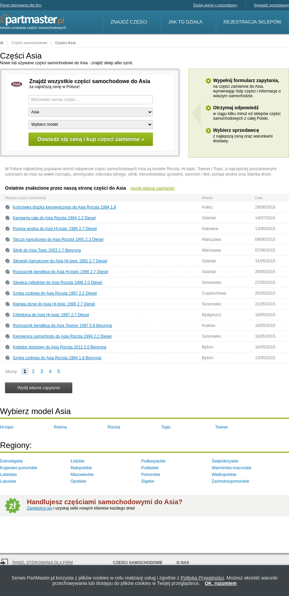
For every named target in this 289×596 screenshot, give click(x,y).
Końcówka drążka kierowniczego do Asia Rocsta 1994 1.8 (64, 207)
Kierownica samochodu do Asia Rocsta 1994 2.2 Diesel (62, 336)
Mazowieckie (82, 474)
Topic (166, 427)
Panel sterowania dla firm (21, 5)
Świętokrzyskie (225, 461)
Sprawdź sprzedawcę (271, 5)
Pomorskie (150, 474)
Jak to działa (185, 22)
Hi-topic (7, 427)
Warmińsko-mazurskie (231, 467)
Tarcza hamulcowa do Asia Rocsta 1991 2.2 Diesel (58, 239)
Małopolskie (81, 467)
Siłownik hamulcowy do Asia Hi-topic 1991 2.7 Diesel (60, 261)
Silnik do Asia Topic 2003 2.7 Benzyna (47, 250)
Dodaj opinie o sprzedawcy (215, 5)
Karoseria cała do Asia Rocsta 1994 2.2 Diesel (54, 218)
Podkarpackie (153, 461)
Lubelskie (8, 474)
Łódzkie (77, 461)
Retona (60, 427)
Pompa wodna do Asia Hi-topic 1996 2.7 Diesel (55, 228)
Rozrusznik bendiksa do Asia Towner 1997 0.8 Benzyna (62, 325)
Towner (221, 427)
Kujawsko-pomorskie (18, 467)
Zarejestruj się (39, 508)
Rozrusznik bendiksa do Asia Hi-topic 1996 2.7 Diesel (60, 271)
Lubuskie (8, 481)
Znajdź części (129, 22)
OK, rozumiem (221, 583)
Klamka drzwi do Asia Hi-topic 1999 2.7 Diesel (54, 304)
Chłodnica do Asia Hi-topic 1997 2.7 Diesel (51, 314)
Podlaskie (150, 467)
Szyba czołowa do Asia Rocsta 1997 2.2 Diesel (55, 293)
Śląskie (147, 481)
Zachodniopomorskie (230, 481)
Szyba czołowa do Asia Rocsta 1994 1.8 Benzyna (57, 358)
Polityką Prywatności (202, 578)
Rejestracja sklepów (252, 22)
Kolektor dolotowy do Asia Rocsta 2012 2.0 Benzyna (59, 347)
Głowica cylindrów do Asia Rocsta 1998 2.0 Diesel (57, 282)
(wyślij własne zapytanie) (152, 188)
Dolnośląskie (11, 461)
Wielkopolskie (224, 474)
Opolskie (78, 481)
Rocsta (114, 427)
